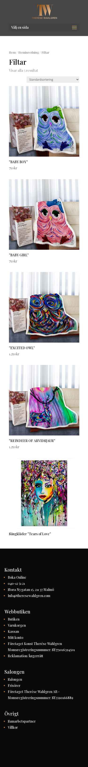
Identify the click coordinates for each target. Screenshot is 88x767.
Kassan (13, 631)
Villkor (13, 727)
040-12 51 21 (16, 583)
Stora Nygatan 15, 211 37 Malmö (31, 589)
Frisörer (14, 685)
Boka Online (17, 577)
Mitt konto (15, 637)
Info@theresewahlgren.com (29, 595)
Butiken (13, 619)
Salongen (15, 679)
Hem (12, 52)
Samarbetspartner (22, 721)
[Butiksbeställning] (53, 79)
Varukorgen (17, 625)
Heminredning (28, 52)
